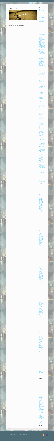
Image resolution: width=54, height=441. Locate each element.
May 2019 (40, 270)
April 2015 (40, 320)
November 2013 (41, 338)
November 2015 (41, 313)
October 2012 (40, 351)
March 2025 (40, 198)
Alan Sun (40, 400)
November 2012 (41, 350)
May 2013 (40, 344)
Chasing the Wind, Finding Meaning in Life (42, 76)
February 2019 (41, 273)
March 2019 (40, 272)
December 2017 (41, 287)
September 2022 (41, 229)
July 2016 (40, 305)
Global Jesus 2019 (41, 71)
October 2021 (40, 240)
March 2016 (40, 309)
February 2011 (41, 368)
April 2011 (40, 366)
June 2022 (40, 232)
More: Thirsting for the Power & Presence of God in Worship (42, 172)
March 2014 (40, 334)
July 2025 (40, 194)
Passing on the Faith (41, 113)
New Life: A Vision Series (41, 22)
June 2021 (40, 244)
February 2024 (41, 211)
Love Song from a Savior (41, 153)
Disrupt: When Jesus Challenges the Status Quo (42, 58)
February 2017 (41, 298)
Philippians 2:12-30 (14, 22)
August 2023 (40, 217)
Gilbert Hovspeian (41, 409)
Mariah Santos (41, 381)
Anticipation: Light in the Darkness (42, 70)
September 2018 (41, 278)
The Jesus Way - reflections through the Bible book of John (42, 162)
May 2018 (40, 282)
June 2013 (40, 343)
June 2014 (40, 331)
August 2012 (40, 353)
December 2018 (41, 275)
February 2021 (41, 248)
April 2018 (40, 283)
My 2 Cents (40, 60)
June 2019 (40, 269)
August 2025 (40, 193)
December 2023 (41, 213)
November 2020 (41, 251)
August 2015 (40, 316)
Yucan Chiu (40, 413)
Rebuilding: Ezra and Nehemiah (42, 54)
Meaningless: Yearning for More (42, 182)
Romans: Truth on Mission (41, 158)
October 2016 (41, 302)
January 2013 (40, 348)
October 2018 (41, 277)
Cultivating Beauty (41, 62)
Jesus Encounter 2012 (42, 170)
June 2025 (40, 195)
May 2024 (40, 208)
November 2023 (41, 214)
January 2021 (40, 249)
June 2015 (40, 318)
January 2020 (40, 262)
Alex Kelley (40, 393)
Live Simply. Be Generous (41, 174)
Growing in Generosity (42, 112)
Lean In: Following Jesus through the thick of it (42, 129)
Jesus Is (40, 121)
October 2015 (40, 314)
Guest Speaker (41, 403)
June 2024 (40, 207)
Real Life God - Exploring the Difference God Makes (42, 149)
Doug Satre (40, 404)
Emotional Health (41, 116)
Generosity (40, 154)
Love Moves (40, 63)
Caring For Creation (41, 77)
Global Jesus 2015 (41, 123)
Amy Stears (40, 394)
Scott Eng (40, 414)
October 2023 (41, 215)
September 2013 (41, 340)
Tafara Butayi (40, 402)
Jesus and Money (41, 43)
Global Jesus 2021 (41, 51)
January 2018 (40, 286)
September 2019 (41, 266)
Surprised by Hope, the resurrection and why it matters (42, 118)
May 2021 (40, 245)
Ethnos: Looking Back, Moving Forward (42, 131)
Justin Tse (40, 405)
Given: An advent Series (42, 82)
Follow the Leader (41, 144)
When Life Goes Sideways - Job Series (42, 88)
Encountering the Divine (42, 45)
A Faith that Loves (41, 15)
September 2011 (41, 365)
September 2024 (41, 204)
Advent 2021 (40, 50)
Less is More (40, 90)
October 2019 (41, 265)
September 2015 (41, 315)
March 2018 (40, 284)
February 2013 (41, 347)
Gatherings (20, 434)
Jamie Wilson (41, 422)
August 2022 (40, 230)
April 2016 (40, 308)
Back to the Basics (41, 104)
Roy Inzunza (40, 397)
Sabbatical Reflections (42, 39)
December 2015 (41, 312)
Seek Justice (40, 120)
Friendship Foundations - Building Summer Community (42, 146)
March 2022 (40, 235)
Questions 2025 (41, 16)
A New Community (41, 91)
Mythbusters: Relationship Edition (41, 93)
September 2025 (41, 192)
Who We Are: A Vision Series (42, 80)
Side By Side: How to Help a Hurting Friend (42, 32)
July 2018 (40, 280)
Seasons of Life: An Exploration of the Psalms (41, 115)
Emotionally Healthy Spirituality (42, 24)
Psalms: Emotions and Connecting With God (42, 56)
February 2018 (41, 285)
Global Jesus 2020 (41, 61)
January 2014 (40, 336)
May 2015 (40, 319)
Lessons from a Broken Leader (42, 137)
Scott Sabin (40, 416)
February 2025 (41, 199)
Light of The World (41, 23)
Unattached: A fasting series (42, 66)
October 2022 (41, 228)
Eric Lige (40, 399)
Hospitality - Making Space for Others (41, 133)
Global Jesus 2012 (41, 166)
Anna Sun (40, 408)
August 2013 (40, 341)
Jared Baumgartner (41, 379)
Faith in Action (41, 36)
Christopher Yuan (41, 417)
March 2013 (40, 346)
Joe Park (40, 392)
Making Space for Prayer (41, 127)
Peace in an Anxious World (41, 9)
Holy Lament (40, 37)
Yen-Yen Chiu (40, 421)
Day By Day (40, 38)
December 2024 (41, 201)
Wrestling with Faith (41, 64)
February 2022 (41, 236)
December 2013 (41, 337)
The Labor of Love (41, 44)
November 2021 (41, 239)
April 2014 (40, 333)
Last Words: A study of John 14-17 (42, 99)
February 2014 (41, 335)
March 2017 (40, 297)
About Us (11, 434)
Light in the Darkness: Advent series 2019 (42, 68)
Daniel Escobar (41, 396)
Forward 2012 (41, 169)
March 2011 (40, 367)
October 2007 (41, 371)
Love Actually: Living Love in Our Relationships (42, 20)
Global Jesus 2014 (41, 141)
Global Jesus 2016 (41, 109)
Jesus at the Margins (42, 42)
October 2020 (41, 252)
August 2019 (40, 267)
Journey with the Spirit (42, 14)
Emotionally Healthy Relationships (42, 11)
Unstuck (40, 55)
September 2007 (41, 372)
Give (29, 434)
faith (12, 28)
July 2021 (40, 243)
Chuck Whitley (41, 418)
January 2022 (40, 237)
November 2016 (41, 301)
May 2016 (40, 307)
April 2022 (40, 234)
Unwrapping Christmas (42, 108)
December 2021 (41, 238)
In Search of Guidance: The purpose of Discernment (42, 97)
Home (9, 428)
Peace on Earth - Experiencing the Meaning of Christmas (42, 139)
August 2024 (40, 205)
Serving (15, 434)
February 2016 (41, 310)
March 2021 (40, 247)
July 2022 (40, 231)
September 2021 (41, 241)
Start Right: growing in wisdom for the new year (42, 106)
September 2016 (41, 303)
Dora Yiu (40, 401)
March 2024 (40, 210)
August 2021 (40, 242)
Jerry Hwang (40, 411)
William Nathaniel (41, 415)
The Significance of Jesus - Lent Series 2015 (42, 135)
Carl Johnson (40, 391)
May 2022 (40, 233)
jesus (18, 28)
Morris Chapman (41, 410)
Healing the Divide (41, 49)
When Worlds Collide (42, 67)
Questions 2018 (41, 89)
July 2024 (40, 206)
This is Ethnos (41, 159)
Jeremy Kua (40, 398)
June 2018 (40, 281)
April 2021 (40, 246)
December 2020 (41, 250)
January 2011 (40, 369)
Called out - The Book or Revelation (42, 48)
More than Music (41, 100)
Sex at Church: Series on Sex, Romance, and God (42, 180)
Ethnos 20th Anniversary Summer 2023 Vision (42, 34)
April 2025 (40, 197)
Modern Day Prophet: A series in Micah (42, 73)
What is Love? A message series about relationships (42, 125)
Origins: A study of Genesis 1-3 (41, 103)
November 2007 (41, 370)
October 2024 (41, 203)
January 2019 (40, 274)
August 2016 (40, 304)
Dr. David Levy (41, 420)
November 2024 (41, 202)
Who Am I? (40, 156)
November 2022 (41, 227)
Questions (40, 160)
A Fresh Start (40, 40)
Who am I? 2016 (41, 111)
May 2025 (40, 196)
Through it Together (41, 52)
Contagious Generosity (42, 122)
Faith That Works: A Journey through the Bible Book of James (42, 143)
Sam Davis (40, 380)
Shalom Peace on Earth (42, 12)
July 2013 (40, 342)
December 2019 (41, 263)
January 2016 (40, 311)
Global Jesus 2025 (41, 13)
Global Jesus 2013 (41, 155)
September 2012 (41, 352)
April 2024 (40, 209)
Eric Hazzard (40, 419)
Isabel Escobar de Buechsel (41, 407)
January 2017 (40, 299)
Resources (25, 434)
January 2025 (40, 200)
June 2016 (40, 306)
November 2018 (41, 276)
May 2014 (40, 332)
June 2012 (40, 355)
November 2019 (41, 264)
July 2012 (40, 354)
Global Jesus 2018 (41, 83)
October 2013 (40, 339)
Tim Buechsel (41, 412)
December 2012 (41, 349)
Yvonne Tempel (41, 395)
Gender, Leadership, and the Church (41, 74)
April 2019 (40, 271)
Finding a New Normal (42, 46)
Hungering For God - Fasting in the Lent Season (42, 151)
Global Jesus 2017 (41, 92)
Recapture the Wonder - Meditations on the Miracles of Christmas (42, 165)
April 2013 (40, 345)
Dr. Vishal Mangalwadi (42, 423)
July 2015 (40, 317)
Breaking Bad (41, 110)
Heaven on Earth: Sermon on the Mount (42, 86)
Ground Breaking (41, 81)
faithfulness (15, 28)
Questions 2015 (41, 134)
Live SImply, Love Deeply (41, 17)
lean (19, 28)
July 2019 (40, 268)
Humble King (40, 41)
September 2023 (41, 216)
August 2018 (40, 279)
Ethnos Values (41, 84)
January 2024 (40, 212)
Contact (8, 437)
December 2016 (41, 300)
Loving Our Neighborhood (41, 101)
